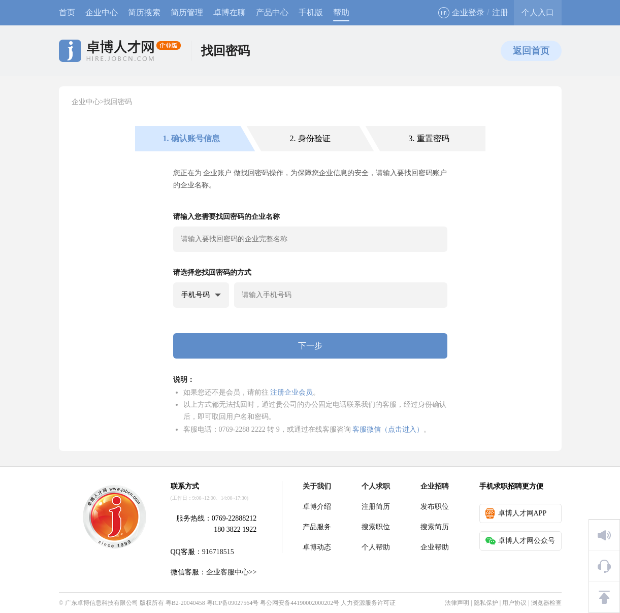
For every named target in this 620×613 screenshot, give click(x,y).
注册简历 (376, 506)
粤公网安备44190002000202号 (299, 602)
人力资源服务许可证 (368, 602)
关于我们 (317, 486)
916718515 (218, 552)
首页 (67, 12)
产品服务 (317, 527)
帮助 (341, 12)
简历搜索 (144, 12)
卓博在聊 (229, 12)
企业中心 (101, 12)
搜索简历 (434, 527)
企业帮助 (434, 547)
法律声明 (457, 602)
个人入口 (537, 12)
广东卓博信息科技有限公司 (101, 602)
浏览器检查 (546, 602)
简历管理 (187, 12)
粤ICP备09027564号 (233, 602)
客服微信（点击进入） (387, 429)
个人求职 (376, 486)
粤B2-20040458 (185, 602)
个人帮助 (376, 547)
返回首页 (531, 51)
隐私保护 (486, 602)
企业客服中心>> (231, 572)
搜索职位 (376, 527)
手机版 (311, 12)
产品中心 (272, 12)
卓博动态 (317, 547)
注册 (500, 12)
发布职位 (434, 506)
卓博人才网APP (516, 513)
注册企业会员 (291, 392)
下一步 (310, 345)
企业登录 (461, 12)
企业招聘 (434, 486)
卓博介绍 (317, 506)
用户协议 (514, 602)
